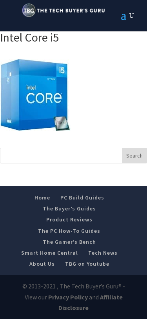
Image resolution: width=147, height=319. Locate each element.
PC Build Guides (82, 197)
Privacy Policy (68, 297)
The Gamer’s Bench (69, 241)
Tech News (103, 252)
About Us (42, 263)
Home (42, 197)
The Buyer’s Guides (69, 208)
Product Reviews (69, 219)
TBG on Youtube (87, 263)
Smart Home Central (49, 252)
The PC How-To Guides (69, 230)
